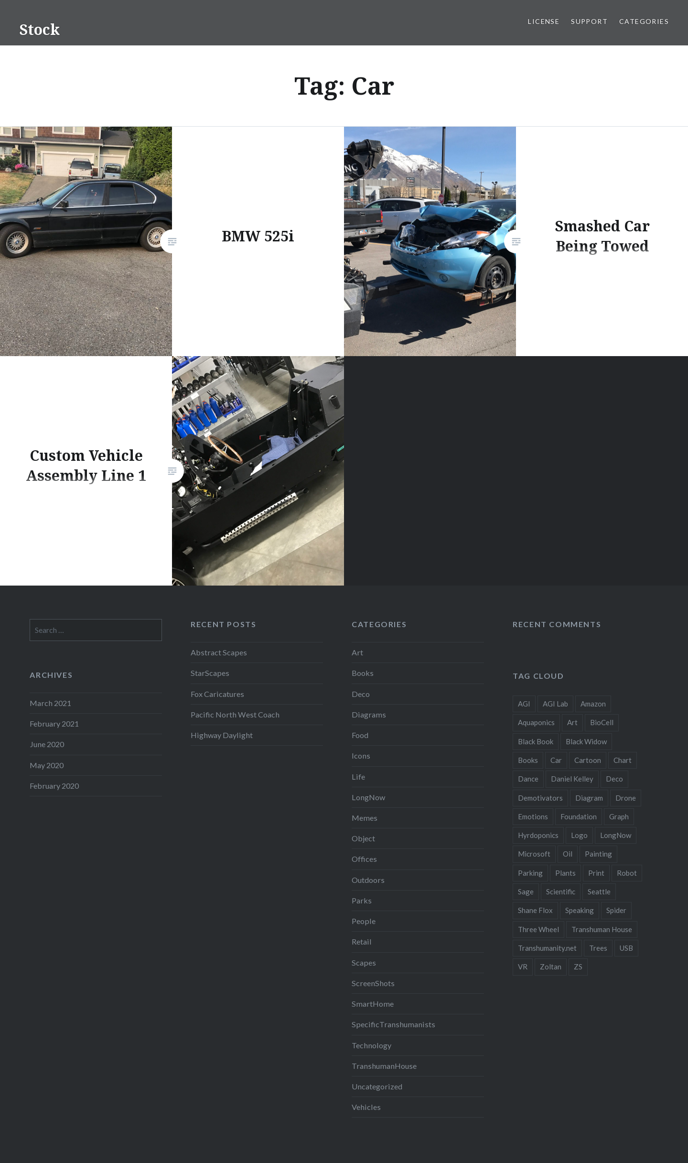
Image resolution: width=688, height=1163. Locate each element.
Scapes (364, 962)
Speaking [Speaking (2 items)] (579, 910)
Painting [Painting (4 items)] (598, 853)
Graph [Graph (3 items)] (619, 816)
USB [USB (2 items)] (626, 948)
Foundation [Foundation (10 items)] (578, 816)
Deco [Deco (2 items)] (614, 778)
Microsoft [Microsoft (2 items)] (534, 853)
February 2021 (54, 723)
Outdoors (368, 879)
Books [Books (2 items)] (528, 760)
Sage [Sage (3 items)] (526, 891)
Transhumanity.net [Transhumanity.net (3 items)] (547, 948)
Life (358, 776)
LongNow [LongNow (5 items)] (615, 835)
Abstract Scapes (219, 652)
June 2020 (47, 744)
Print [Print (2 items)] (596, 873)
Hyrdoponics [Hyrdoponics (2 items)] (538, 835)
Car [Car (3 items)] (556, 760)
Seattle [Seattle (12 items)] (599, 891)
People (364, 920)
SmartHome (373, 1003)
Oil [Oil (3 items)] (567, 853)
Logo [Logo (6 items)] (579, 835)
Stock (39, 29)
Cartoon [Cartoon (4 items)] (587, 760)
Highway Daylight (222, 734)
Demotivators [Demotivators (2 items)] (540, 797)
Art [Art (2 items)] (572, 722)
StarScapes (210, 672)
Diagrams (369, 714)
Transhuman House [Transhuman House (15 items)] (601, 929)
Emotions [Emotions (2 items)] (533, 816)
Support (589, 21)
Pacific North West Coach (235, 714)
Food (360, 734)
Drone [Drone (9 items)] (625, 797)
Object (363, 838)
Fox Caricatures (217, 693)
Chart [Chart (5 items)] (622, 760)
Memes (364, 817)
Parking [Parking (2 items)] (530, 873)
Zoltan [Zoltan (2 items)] (550, 966)
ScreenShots (373, 983)
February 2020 (54, 785)
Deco (361, 693)
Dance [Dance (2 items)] (528, 778)
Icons (361, 755)
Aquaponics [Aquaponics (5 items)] (536, 722)
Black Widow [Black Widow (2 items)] (586, 741)
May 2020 (47, 765)
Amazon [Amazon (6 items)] (593, 703)
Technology (371, 1045)
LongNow (368, 797)
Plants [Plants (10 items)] (565, 873)
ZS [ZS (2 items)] (578, 966)
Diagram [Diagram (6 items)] (589, 797)
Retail (362, 941)
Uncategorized (377, 1086)
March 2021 (50, 702)
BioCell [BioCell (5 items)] (601, 722)
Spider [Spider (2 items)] (616, 910)
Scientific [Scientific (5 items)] (560, 891)
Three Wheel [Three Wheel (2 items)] (538, 929)
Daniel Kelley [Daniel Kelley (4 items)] (572, 778)
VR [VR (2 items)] (522, 966)
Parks (362, 900)
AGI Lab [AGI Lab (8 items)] (555, 703)
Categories (644, 21)
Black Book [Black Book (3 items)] (535, 741)
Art (357, 652)
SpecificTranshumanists (393, 1024)
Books (363, 672)
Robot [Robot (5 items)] (627, 873)
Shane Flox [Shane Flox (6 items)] (535, 910)
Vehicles (366, 1106)
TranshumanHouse (384, 1065)
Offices (364, 858)
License (543, 21)
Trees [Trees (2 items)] (598, 948)
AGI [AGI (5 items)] (524, 703)
